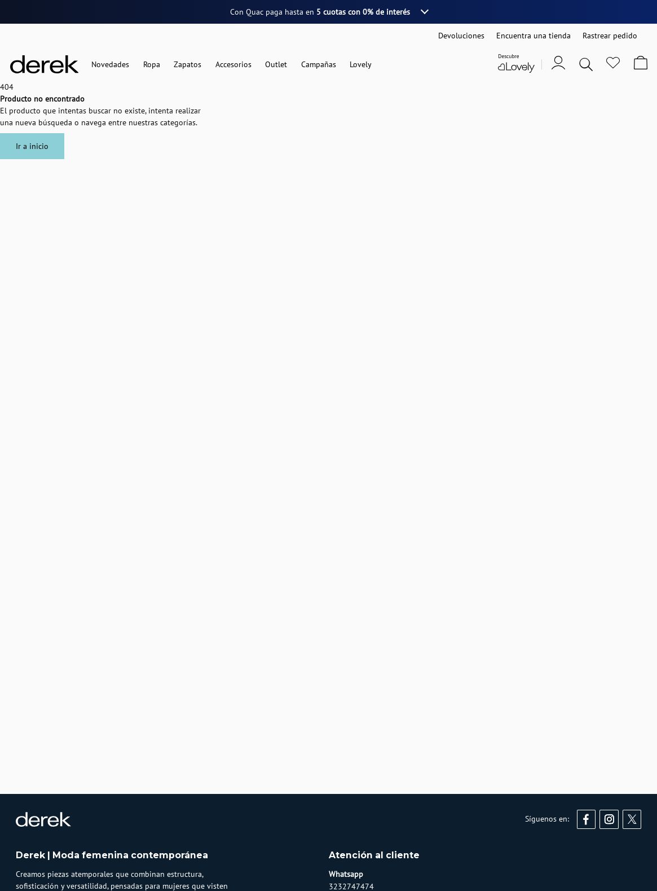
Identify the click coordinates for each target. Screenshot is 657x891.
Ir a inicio (32, 146)
